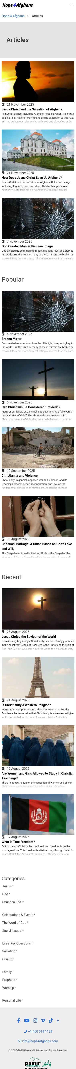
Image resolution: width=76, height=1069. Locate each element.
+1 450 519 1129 (38, 1031)
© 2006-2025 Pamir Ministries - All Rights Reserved (37, 1050)
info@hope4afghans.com (38, 1041)
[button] (71, 5)
